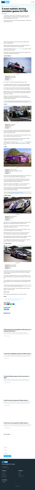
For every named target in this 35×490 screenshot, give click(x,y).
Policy (19, 474)
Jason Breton (5, 13)
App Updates (4, 475)
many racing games (19, 48)
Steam (10, 173)
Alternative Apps (4, 476)
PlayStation (11, 79)
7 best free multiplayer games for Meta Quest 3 (17, 353)
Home (3, 6)
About (19, 472)
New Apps (3, 472)
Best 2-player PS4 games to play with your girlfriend (14, 298)
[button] (31, 2)
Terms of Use (21, 476)
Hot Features (4, 474)
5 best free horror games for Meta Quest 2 (16, 423)
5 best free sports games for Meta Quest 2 (16, 400)
